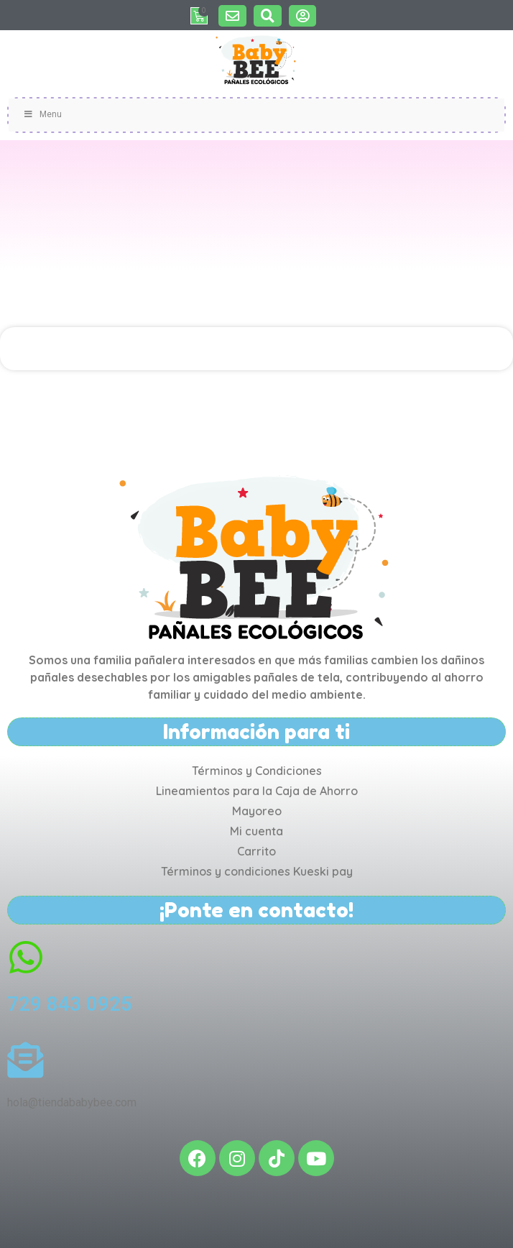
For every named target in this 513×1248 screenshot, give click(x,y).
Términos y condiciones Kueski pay (257, 871)
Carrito (256, 851)
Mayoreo (257, 811)
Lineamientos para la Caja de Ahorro (257, 791)
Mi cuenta (256, 831)
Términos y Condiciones (257, 770)
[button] (232, 16)
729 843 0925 (69, 1004)
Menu (42, 114)
